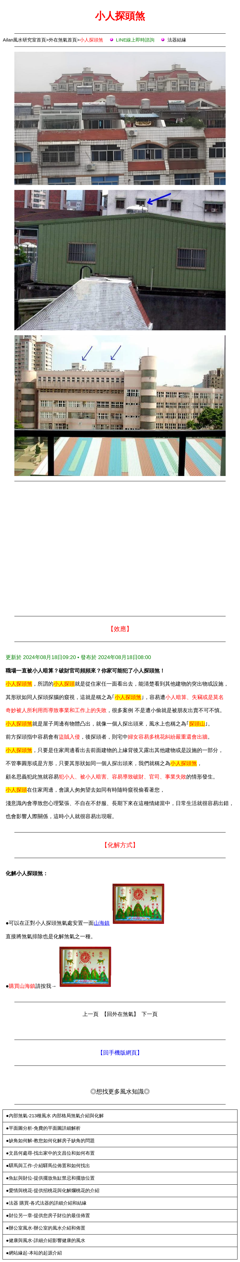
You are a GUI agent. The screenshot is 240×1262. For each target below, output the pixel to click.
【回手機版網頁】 (120, 1053)
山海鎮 (102, 923)
